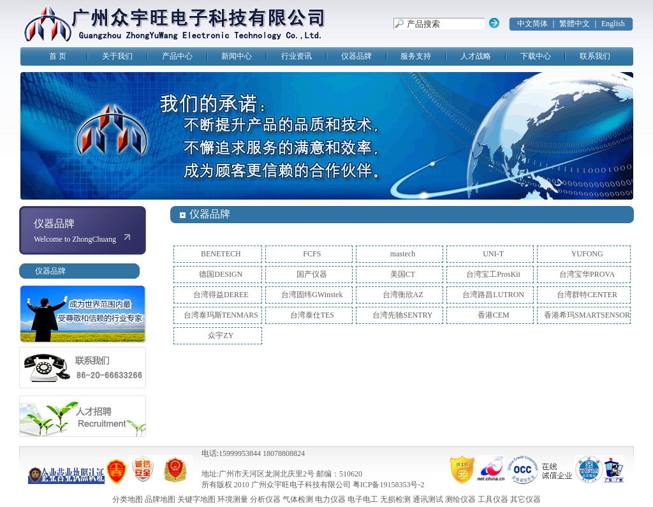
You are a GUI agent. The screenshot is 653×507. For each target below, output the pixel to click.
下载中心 (535, 56)
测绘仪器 (460, 499)
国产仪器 (312, 274)
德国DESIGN (220, 274)
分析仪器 (265, 499)
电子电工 (363, 499)
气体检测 (297, 499)
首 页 (57, 56)
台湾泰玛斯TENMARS (221, 315)
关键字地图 (196, 499)
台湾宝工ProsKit (493, 274)
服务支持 (415, 56)
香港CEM (494, 315)
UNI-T (493, 253)
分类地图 (127, 499)
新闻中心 (236, 56)
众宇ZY (220, 335)
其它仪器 (525, 499)
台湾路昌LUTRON (493, 294)
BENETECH (221, 253)
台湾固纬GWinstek (311, 294)
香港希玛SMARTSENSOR (587, 315)
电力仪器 (330, 499)
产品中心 (177, 56)
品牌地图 (160, 499)
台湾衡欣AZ (403, 294)
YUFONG (587, 253)
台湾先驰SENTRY (402, 315)
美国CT (402, 274)
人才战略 (475, 56)
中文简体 (532, 23)
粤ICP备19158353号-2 (389, 484)
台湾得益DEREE (221, 294)
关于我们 (117, 56)
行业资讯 (296, 56)
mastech (402, 253)
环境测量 (232, 499)
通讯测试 (428, 499)
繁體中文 (574, 23)
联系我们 (595, 56)
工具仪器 (493, 499)
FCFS (312, 253)
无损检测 (395, 499)
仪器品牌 (356, 56)
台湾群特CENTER (587, 294)
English (613, 23)
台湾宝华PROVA (587, 274)
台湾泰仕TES (312, 315)
